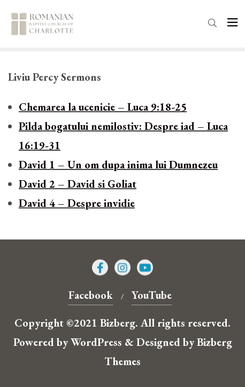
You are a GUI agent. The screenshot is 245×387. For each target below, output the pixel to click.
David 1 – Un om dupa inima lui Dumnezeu (118, 165)
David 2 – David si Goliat (77, 184)
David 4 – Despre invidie (77, 203)
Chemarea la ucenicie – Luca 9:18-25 (103, 107)
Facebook (90, 295)
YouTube (152, 295)
